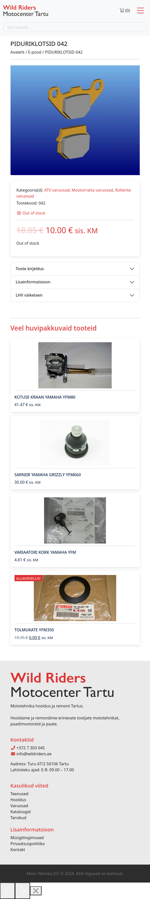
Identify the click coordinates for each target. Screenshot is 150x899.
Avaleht (18, 52)
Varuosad (19, 805)
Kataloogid (21, 811)
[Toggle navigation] (140, 10)
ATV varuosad (57, 190)
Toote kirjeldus (30, 268)
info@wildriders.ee (31, 754)
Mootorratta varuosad (92, 190)
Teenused (20, 793)
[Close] (36, 890)
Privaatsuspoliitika (28, 843)
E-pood (34, 52)
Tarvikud (19, 817)
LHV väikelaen (29, 295)
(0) (124, 10)
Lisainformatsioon (33, 282)
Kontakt (18, 849)
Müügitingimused (27, 837)
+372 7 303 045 (28, 748)
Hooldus (18, 799)
